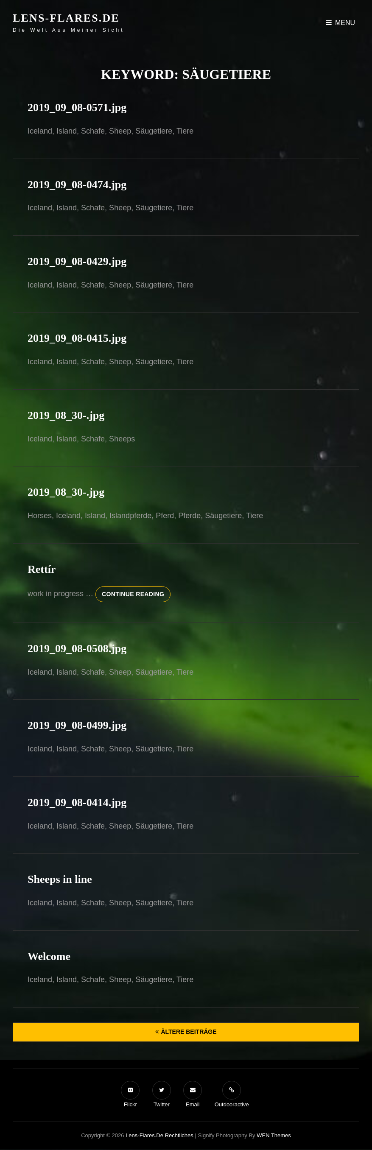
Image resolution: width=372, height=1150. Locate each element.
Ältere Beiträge (188, 1031)
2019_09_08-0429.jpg (77, 261)
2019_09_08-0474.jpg (77, 185)
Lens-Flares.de (66, 18)
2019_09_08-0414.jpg (77, 802)
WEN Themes (274, 1135)
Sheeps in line (60, 879)
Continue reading (136, 593)
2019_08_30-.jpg (66, 415)
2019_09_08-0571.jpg (77, 107)
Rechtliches (179, 1135)
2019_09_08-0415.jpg (77, 338)
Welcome (49, 956)
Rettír (42, 569)
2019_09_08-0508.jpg (77, 648)
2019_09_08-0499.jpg (77, 725)
